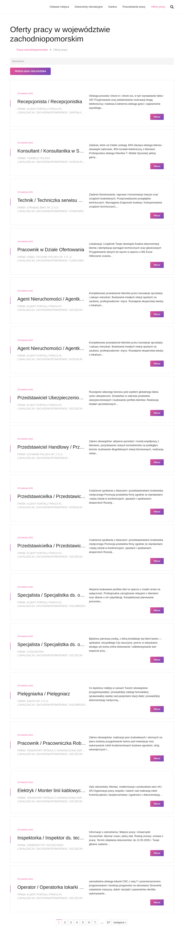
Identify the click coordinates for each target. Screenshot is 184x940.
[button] (172, 7)
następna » (119, 923)
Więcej (157, 117)
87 (108, 923)
